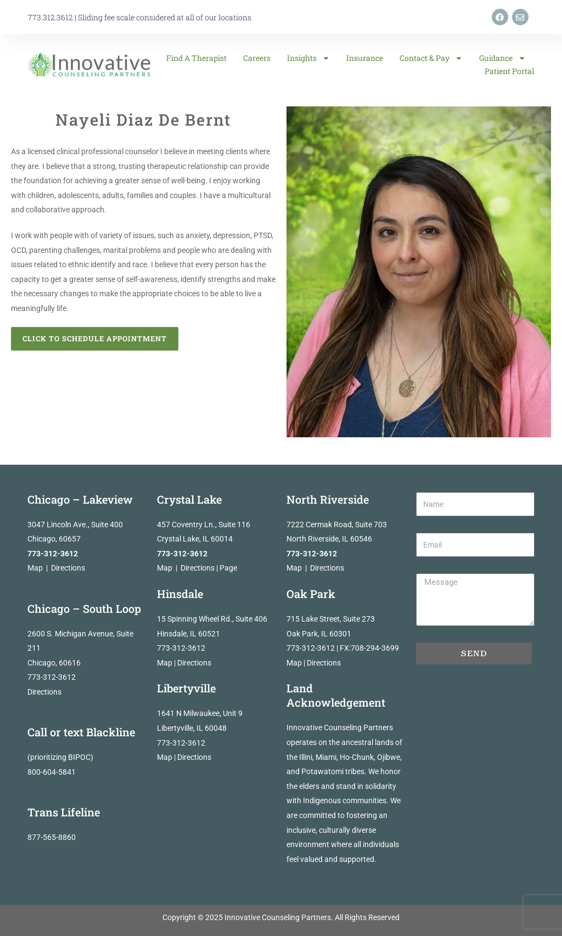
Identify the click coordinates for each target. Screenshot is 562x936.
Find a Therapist (196, 58)
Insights (308, 58)
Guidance (502, 58)
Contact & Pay (431, 58)
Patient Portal (509, 71)
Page (228, 567)
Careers (257, 58)
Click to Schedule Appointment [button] (95, 338)
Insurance (364, 58)
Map (35, 567)
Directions (68, 567)
